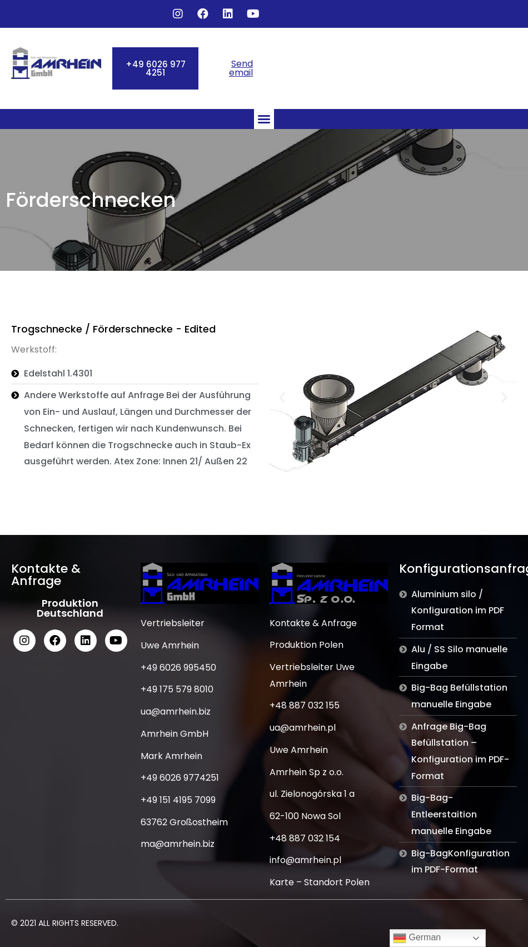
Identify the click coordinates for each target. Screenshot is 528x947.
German (417, 938)
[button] (155, 68)
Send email (241, 68)
